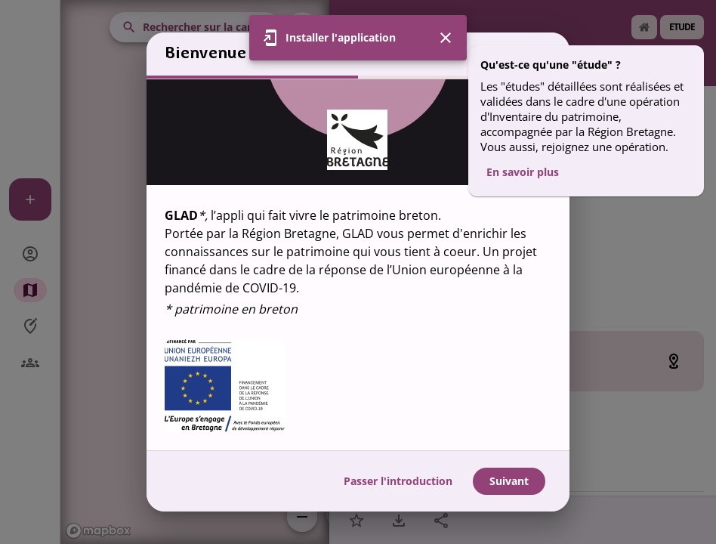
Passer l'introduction (398, 481)
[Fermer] (446, 38)
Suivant (509, 481)
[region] (358, 264)
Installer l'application (340, 37)
